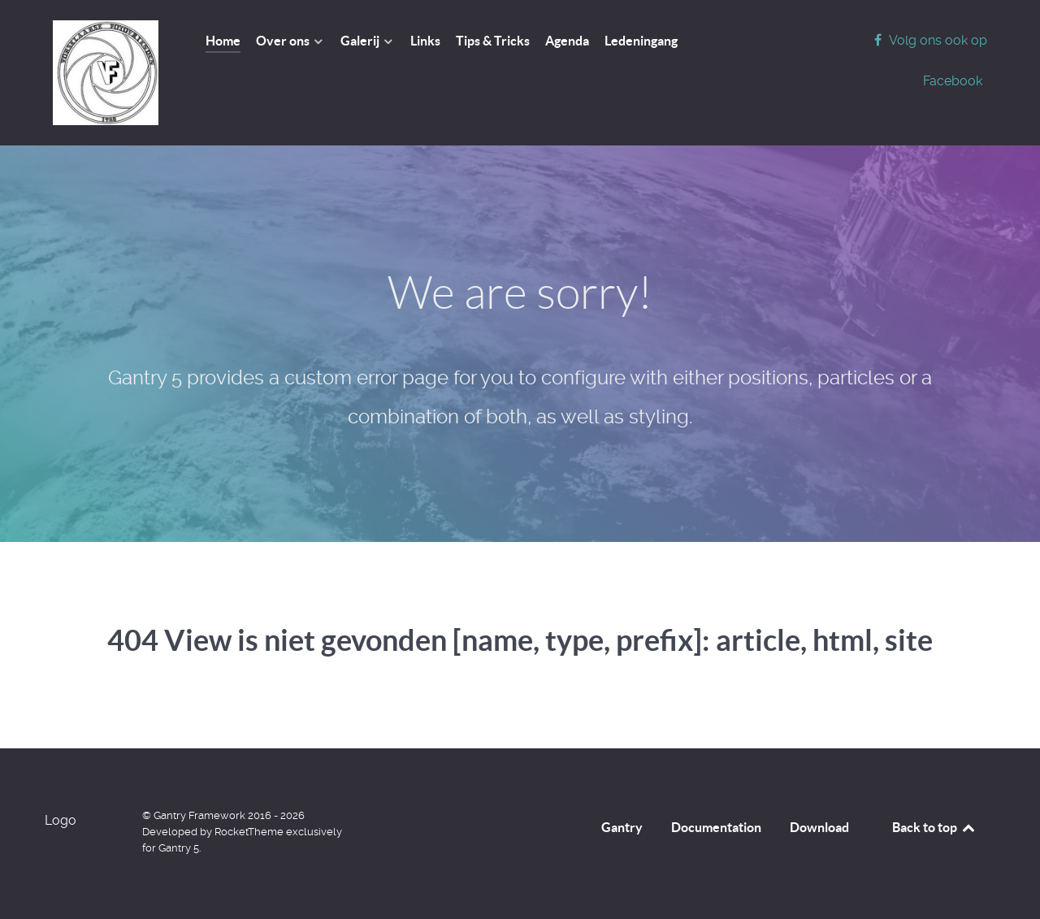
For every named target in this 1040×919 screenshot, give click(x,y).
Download (819, 827)
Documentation (716, 827)
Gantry (622, 827)
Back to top (934, 827)
